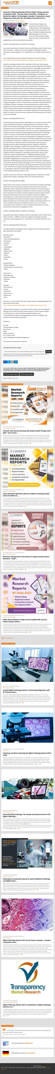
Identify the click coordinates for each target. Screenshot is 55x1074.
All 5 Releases (6, 638)
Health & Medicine (20, 20)
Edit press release (27, 374)
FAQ (2, 1067)
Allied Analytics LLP (7, 876)
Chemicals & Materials (14, 686)
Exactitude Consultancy (8, 687)
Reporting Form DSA (41, 1067)
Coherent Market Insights (19, 22)
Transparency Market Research (10, 1002)
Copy (48, 351)
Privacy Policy (12, 1067)
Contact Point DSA (31, 1067)
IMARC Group (6, 750)
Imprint (6, 1067)
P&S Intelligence (7, 937)
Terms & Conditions (21, 1067)
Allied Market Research (8, 812)
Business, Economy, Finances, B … (17, 426)
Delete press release (11, 374)
